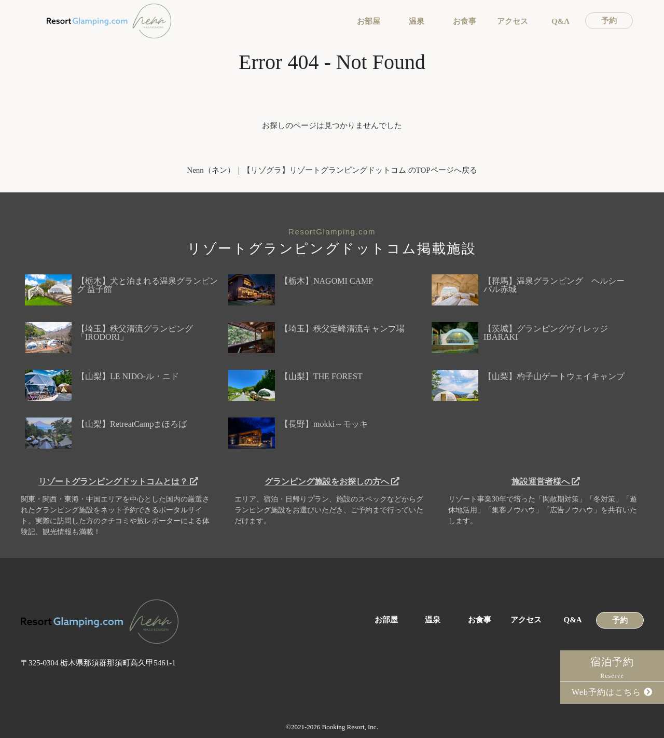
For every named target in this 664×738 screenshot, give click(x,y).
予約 (609, 21)
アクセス (512, 21)
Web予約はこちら (612, 692)
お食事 (464, 21)
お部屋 (368, 21)
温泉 (416, 21)
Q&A (560, 21)
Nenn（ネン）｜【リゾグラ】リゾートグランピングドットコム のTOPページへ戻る (332, 170)
